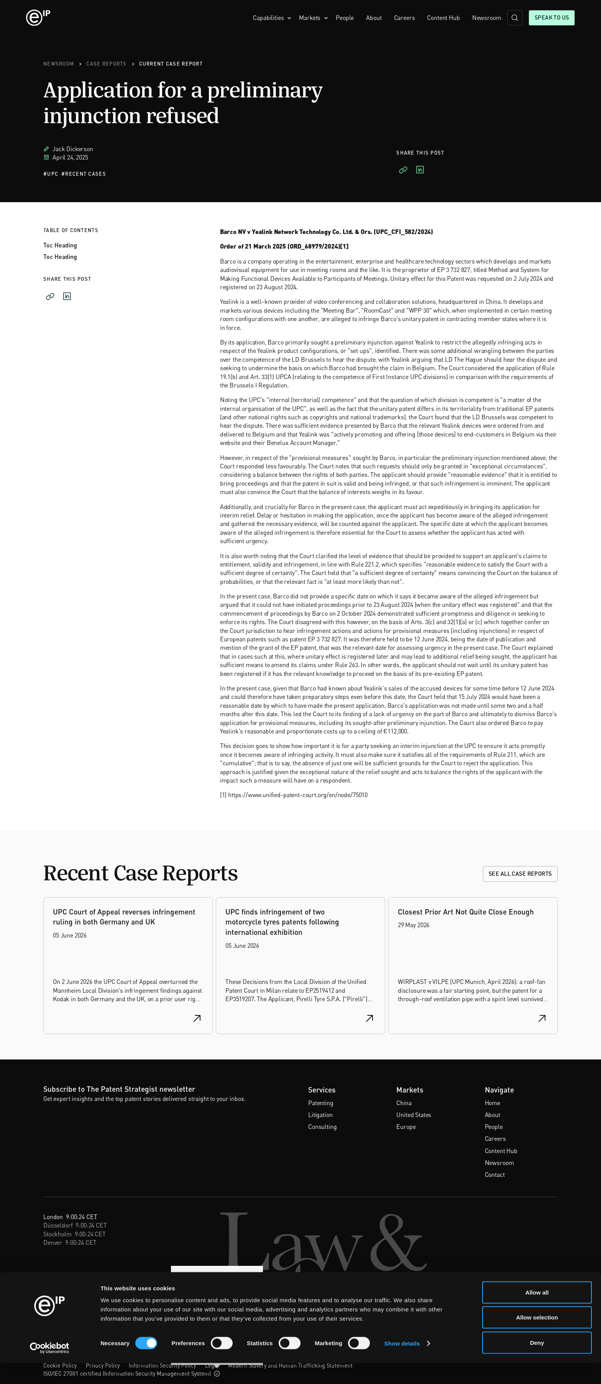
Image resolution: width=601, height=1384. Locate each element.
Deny (537, 1363)
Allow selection (537, 1338)
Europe (405, 1126)
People (345, 17)
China (403, 1103)
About (373, 17)
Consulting (322, 1126)
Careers (404, 17)
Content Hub (443, 17)
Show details (402, 1364)
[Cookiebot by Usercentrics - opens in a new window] (49, 1369)
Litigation (320, 1115)
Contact (495, 1174)
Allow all (537, 1313)
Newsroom (486, 17)
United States (413, 1115)
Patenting (320, 1103)
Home (492, 1103)
